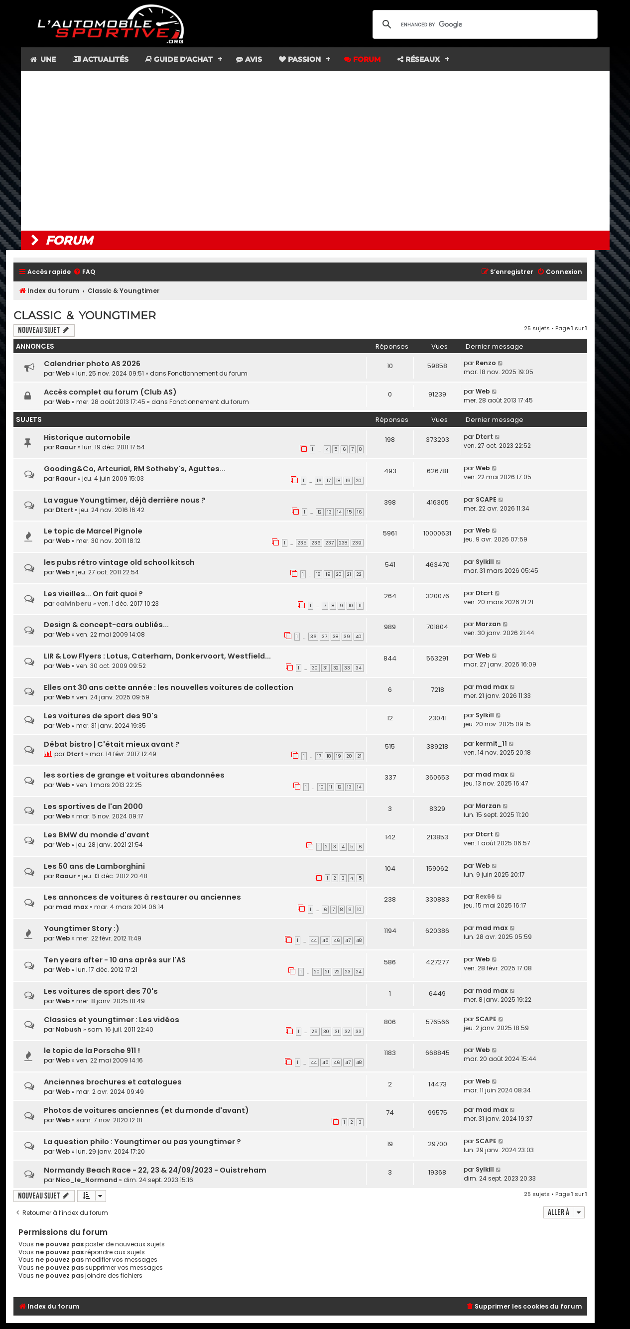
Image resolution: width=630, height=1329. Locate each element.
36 (313, 637)
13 (329, 512)
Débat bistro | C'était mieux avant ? (112, 744)
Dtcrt (484, 436)
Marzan (488, 624)
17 (329, 481)
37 (324, 637)
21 (349, 574)
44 (314, 940)
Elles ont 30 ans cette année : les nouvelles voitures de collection (168, 687)
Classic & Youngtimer (84, 315)
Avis (249, 59)
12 (320, 512)
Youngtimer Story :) (82, 928)
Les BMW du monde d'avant (96, 835)
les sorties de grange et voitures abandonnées (134, 775)
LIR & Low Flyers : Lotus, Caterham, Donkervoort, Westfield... (157, 656)
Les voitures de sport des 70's (101, 991)
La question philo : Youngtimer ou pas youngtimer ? (142, 1142)
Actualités (100, 59)
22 (359, 574)
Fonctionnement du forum (208, 373)
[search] (483, 24)
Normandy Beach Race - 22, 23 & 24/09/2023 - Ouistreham (155, 1170)
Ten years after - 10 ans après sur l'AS (115, 960)
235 (302, 543)
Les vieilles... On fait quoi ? (93, 594)
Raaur (66, 447)
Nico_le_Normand (87, 1180)
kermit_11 (491, 743)
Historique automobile (87, 437)
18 (338, 481)
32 (336, 668)
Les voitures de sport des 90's (101, 716)
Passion (300, 59)
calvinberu (74, 603)
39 (347, 637)
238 (343, 543)
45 (325, 940)
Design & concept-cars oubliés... (106, 625)
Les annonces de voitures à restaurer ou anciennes (142, 897)
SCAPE (486, 499)
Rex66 (485, 896)
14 (339, 512)
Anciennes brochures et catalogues (113, 1082)
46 (337, 940)
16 (319, 481)
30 (315, 668)
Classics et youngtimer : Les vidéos (111, 1020)
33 (347, 668)
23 (348, 972)
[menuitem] (84, 272)
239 (357, 543)
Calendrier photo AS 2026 (92, 364)
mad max (492, 686)
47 (348, 940)
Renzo (486, 363)
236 (316, 543)
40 (359, 637)
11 (360, 606)
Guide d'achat (179, 59)
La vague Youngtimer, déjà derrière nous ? (125, 500)
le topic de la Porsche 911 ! (92, 1051)
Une (42, 59)
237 (330, 543)
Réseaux (418, 59)
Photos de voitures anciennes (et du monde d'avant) (146, 1110)
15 (349, 512)
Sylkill (485, 561)
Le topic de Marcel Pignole (93, 531)
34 (359, 668)
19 (348, 481)
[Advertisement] (315, 151)
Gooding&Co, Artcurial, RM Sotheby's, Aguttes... (135, 469)
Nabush (69, 1029)
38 (335, 637)
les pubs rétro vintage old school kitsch (119, 562)
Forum (362, 59)
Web (63, 373)
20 (359, 481)
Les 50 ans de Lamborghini (94, 866)
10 (351, 606)
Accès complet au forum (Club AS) (110, 392)
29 (315, 1032)
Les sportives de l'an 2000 (93, 806)
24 (359, 972)
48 (359, 940)
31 (325, 668)
